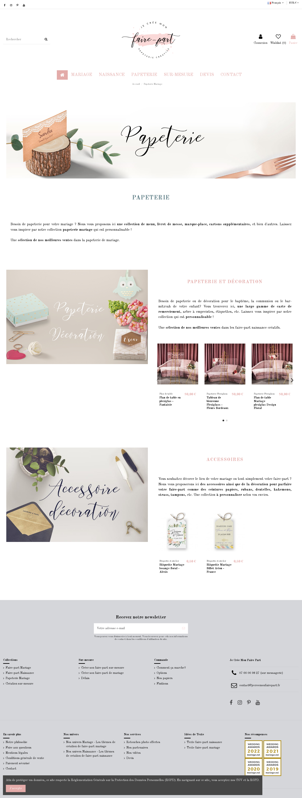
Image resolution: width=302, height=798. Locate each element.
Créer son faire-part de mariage (102, 673)
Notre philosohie (16, 742)
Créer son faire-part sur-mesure (102, 667)
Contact (11, 768)
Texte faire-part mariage (203, 747)
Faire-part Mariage (18, 667)
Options (162, 673)
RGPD (254, 780)
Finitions (162, 683)
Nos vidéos (133, 752)
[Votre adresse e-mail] (136, 628)
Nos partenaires (137, 747)
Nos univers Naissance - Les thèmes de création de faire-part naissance (90, 753)
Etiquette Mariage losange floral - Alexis (171, 568)
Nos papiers (165, 678)
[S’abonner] (183, 628)
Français (276, 3)
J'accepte (16, 788)
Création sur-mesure (19, 683)
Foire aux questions (18, 747)
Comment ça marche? (171, 667)
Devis (130, 758)
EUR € (294, 3)
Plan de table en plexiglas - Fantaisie (170, 401)
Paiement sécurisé (18, 763)
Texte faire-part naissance (204, 742)
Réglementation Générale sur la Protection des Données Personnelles (117, 780)
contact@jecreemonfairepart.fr (259, 685)
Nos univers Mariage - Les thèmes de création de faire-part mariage (90, 744)
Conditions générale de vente (25, 758)
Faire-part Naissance (20, 673)
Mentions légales (17, 752)
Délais (85, 678)
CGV (239, 780)
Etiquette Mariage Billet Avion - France (219, 568)
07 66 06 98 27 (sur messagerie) (261, 673)
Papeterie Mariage (18, 678)
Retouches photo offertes (143, 742)
